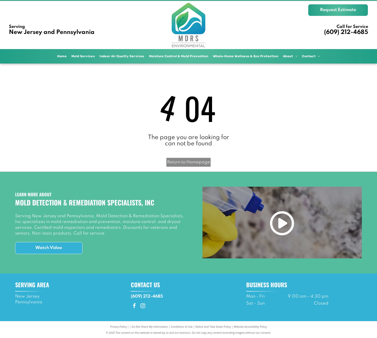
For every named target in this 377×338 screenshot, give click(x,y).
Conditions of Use (182, 326)
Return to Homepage (188, 162)
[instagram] (142, 306)
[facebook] (134, 306)
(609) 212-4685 (346, 32)
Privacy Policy (118, 326)
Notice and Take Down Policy (213, 326)
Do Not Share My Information (150, 326)
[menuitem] (62, 56)
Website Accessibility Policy (250, 326)
